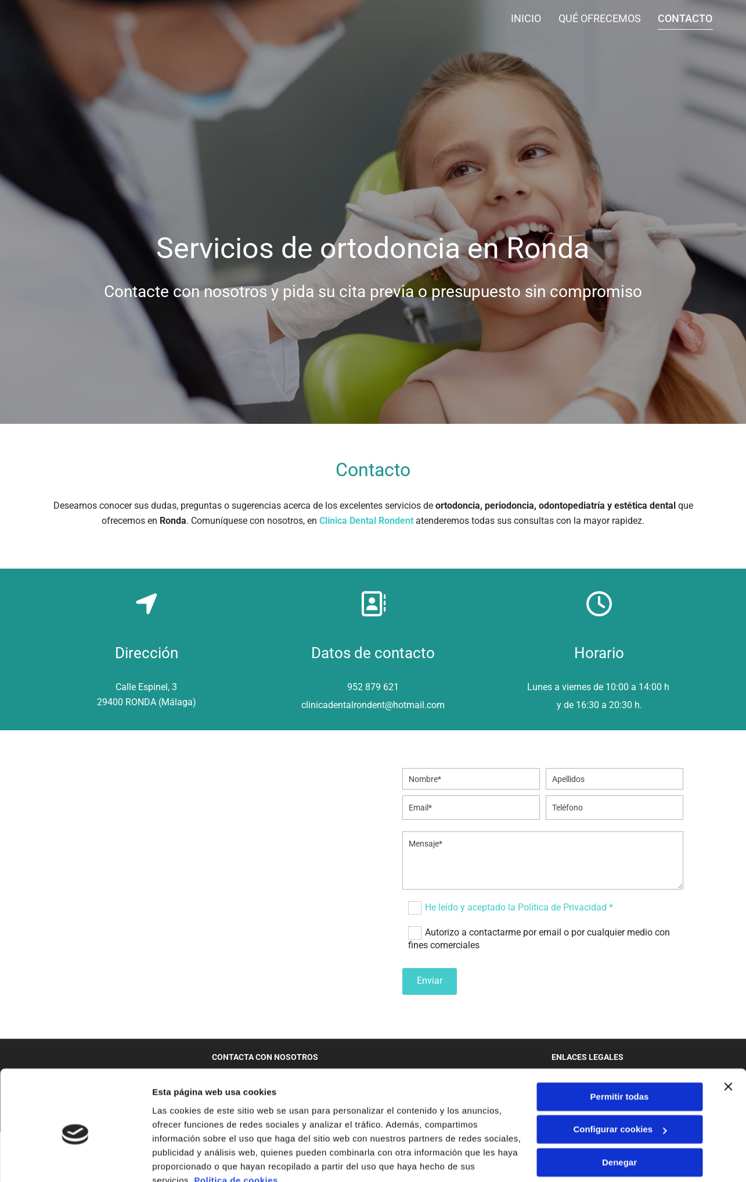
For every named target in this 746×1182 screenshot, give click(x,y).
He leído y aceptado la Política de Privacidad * (519, 907)
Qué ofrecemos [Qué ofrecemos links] (599, 18)
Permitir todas (619, 1043)
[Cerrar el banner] (728, 1033)
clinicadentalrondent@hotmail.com (373, 704)
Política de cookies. (237, 1127)
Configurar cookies (619, 1076)
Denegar (619, 1109)
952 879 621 (373, 686)
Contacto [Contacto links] (685, 18)
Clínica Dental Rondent (366, 520)
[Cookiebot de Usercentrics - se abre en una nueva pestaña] (75, 1159)
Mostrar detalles (186, 1159)
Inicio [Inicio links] (526, 18)
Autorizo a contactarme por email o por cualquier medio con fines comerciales (539, 939)
